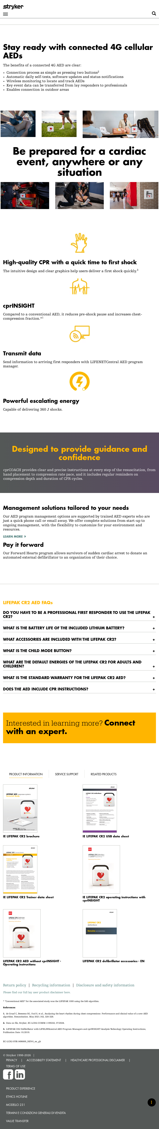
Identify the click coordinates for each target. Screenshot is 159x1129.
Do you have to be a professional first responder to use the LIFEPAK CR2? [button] (76, 614)
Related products (104, 774)
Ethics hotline (16, 1097)
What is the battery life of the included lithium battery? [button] (63, 627)
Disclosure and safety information (105, 985)
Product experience (20, 1088)
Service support (66, 774)
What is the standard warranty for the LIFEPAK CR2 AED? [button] (64, 677)
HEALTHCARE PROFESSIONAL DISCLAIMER (98, 1060)
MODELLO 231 (15, 1105)
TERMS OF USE (15, 1066)
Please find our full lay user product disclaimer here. (37, 992)
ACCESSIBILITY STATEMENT (44, 1060)
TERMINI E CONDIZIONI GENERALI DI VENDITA (36, 1113)
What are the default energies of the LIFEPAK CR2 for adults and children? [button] (72, 664)
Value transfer (17, 1121)
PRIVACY (11, 1060)
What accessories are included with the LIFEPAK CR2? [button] (59, 639)
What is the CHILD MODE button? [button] (37, 650)
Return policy (15, 985)
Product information (26, 774)
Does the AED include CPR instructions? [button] (45, 688)
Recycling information (51, 985)
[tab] (79, 614)
